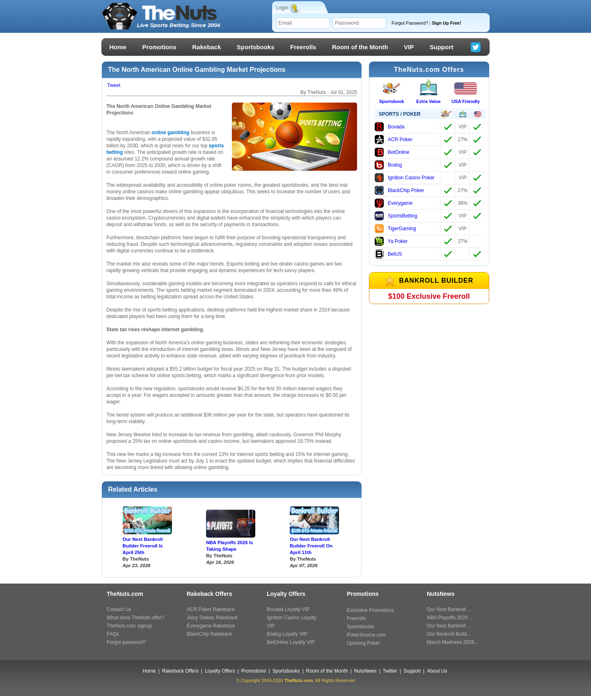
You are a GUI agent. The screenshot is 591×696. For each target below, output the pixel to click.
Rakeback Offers (180, 671)
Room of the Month (360, 47)
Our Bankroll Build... (449, 634)
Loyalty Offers (220, 671)
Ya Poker (391, 241)
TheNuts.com (298, 680)
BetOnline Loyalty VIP (291, 642)
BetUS (388, 254)
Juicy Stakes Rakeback (212, 617)
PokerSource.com (366, 635)
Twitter (390, 671)
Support (442, 47)
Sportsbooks (256, 47)
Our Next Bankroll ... (449, 609)
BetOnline (392, 152)
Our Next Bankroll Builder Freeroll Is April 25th (143, 546)
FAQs (113, 634)
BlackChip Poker (399, 190)
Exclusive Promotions (370, 610)
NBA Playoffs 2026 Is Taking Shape (229, 546)
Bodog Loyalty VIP (287, 634)
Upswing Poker (363, 643)
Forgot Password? (433, 23)
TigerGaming (395, 228)
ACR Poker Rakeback (211, 609)
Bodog (388, 164)
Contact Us (119, 609)
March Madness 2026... (452, 642)
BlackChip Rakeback (209, 634)
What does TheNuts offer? (135, 617)
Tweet (113, 85)
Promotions (159, 47)
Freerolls (303, 47)
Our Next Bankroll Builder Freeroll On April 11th (311, 546)
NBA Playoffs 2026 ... (450, 617)
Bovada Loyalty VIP (288, 609)
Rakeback (206, 47)
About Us (437, 671)
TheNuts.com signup (129, 626)
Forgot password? (126, 642)
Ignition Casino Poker (405, 177)
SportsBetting (396, 215)
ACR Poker (393, 139)
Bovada (390, 126)
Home (117, 47)
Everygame (394, 203)
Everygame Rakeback (211, 626)
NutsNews (365, 671)
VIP (409, 47)
